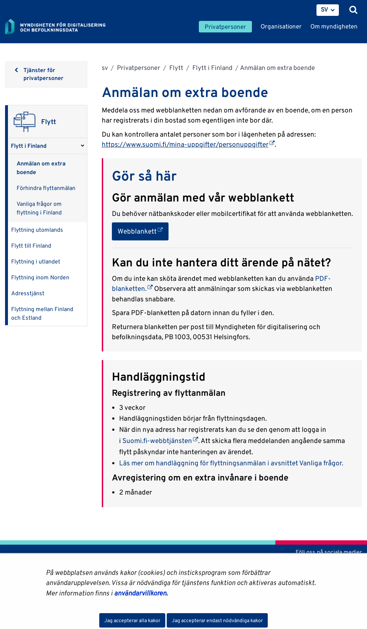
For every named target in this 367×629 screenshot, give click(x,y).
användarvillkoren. (141, 593)
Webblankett (143, 230)
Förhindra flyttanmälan (46, 188)
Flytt (175, 67)
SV (324, 9)
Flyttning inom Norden (40, 277)
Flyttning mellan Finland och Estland (42, 313)
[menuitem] (327, 10)
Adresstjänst (27, 293)
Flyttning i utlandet (35, 261)
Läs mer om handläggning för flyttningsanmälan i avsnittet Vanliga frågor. (231, 463)
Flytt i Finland (29, 146)
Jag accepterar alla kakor (132, 620)
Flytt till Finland (31, 245)
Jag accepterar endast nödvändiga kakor (217, 620)
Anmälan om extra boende (41, 168)
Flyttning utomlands (37, 230)
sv (105, 67)
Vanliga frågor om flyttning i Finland (39, 208)
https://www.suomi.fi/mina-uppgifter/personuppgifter (188, 144)
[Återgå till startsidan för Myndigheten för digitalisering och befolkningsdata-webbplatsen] (60, 27)
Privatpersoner (137, 67)
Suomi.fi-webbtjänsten (160, 440)
